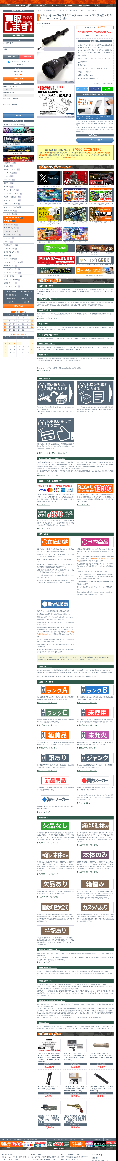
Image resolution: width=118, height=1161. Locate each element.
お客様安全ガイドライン (48, 323)
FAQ (26, 299)
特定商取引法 (10, 303)
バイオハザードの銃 (18, 145)
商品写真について (45, 359)
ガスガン (8, 181)
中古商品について (45, 671)
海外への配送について (47, 348)
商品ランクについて (46, 686)
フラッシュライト (13, 239)
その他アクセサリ (11, 256)
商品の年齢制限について (48, 303)
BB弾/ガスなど (10, 215)
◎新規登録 (27, 61)
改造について (43, 328)
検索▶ (18, 120)
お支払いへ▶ (19, 83)
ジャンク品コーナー (11, 291)
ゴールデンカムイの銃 (18, 154)
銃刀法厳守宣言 (11, 299)
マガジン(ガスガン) (12, 205)
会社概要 (26, 306)
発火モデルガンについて (48, 972)
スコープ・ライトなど (13, 222)
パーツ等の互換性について (48, 339)
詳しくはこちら (70, 161)
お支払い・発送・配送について (50, 485)
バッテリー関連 (10, 218)
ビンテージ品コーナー (12, 280)
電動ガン (8, 188)
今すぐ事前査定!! (18, 39)
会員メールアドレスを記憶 (20, 66)
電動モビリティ (10, 270)
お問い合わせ (19, 310)
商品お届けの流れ (26, 303)
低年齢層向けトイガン (12, 198)
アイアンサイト (11, 236)
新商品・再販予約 (11, 174)
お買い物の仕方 (44, 383)
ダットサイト (11, 229)
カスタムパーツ (10, 249)
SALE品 (8, 170)
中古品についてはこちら (48, 707)
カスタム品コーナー (12, 277)
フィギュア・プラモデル (13, 267)
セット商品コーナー (11, 274)
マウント (8, 246)
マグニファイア (12, 232)
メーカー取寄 (10, 177)
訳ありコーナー (10, 287)
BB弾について (44, 1027)
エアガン (8, 191)
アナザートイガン (11, 194)
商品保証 (11, 306)
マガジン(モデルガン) (12, 212)
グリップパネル (10, 253)
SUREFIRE (8, 243)
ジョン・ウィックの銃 (18, 135)
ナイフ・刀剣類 (10, 263)
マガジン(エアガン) (11, 208)
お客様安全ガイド (26, 296)
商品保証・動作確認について (49, 954)
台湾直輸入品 (18, 164)
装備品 (7, 260)
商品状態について (45, 822)
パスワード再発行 (18, 69)
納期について (43, 538)
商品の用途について (46, 290)
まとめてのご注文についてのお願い (52, 463)
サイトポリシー (44, 375)
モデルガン (9, 184)
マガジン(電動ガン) (12, 201)
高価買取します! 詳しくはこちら (95, 40)
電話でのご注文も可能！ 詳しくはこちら (54, 457)
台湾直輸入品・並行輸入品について (52, 1005)
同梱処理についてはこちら (49, 480)
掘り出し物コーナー (11, 284)
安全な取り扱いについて (48, 314)
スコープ (10, 225)
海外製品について (45, 985)
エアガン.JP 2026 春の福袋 (14, 129)
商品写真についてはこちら (49, 847)
